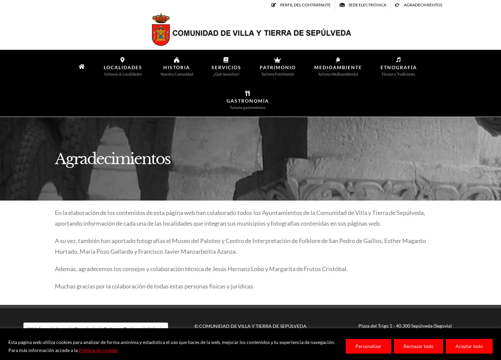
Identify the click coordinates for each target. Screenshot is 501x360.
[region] (250, 344)
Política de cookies (98, 350)
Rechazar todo (418, 346)
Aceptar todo (469, 346)
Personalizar (368, 346)
